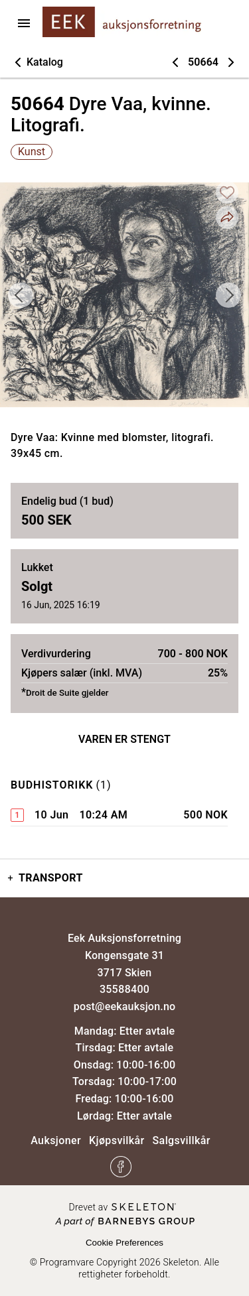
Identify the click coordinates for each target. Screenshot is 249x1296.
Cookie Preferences (124, 1243)
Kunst (31, 151)
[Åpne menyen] (24, 23)
